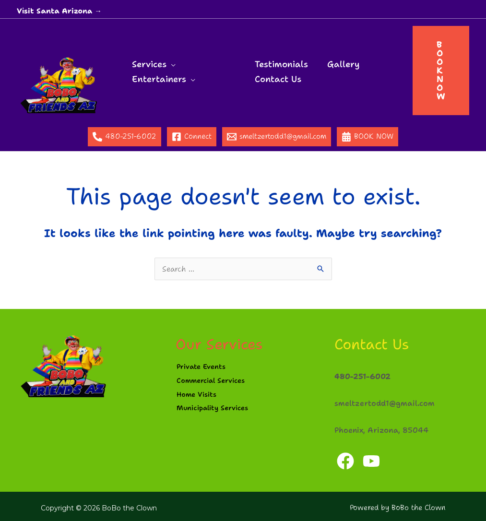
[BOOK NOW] (367, 136)
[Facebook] (345, 458)
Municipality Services (216, 413)
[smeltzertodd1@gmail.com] (276, 136)
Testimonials (281, 63)
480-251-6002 (362, 375)
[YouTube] (373, 458)
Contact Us (277, 77)
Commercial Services (214, 382)
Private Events (203, 367)
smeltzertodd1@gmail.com (381, 401)
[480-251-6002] (124, 136)
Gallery (341, 63)
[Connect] (191, 136)
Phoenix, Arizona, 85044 (379, 427)
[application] (170, 63)
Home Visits (198, 397)
